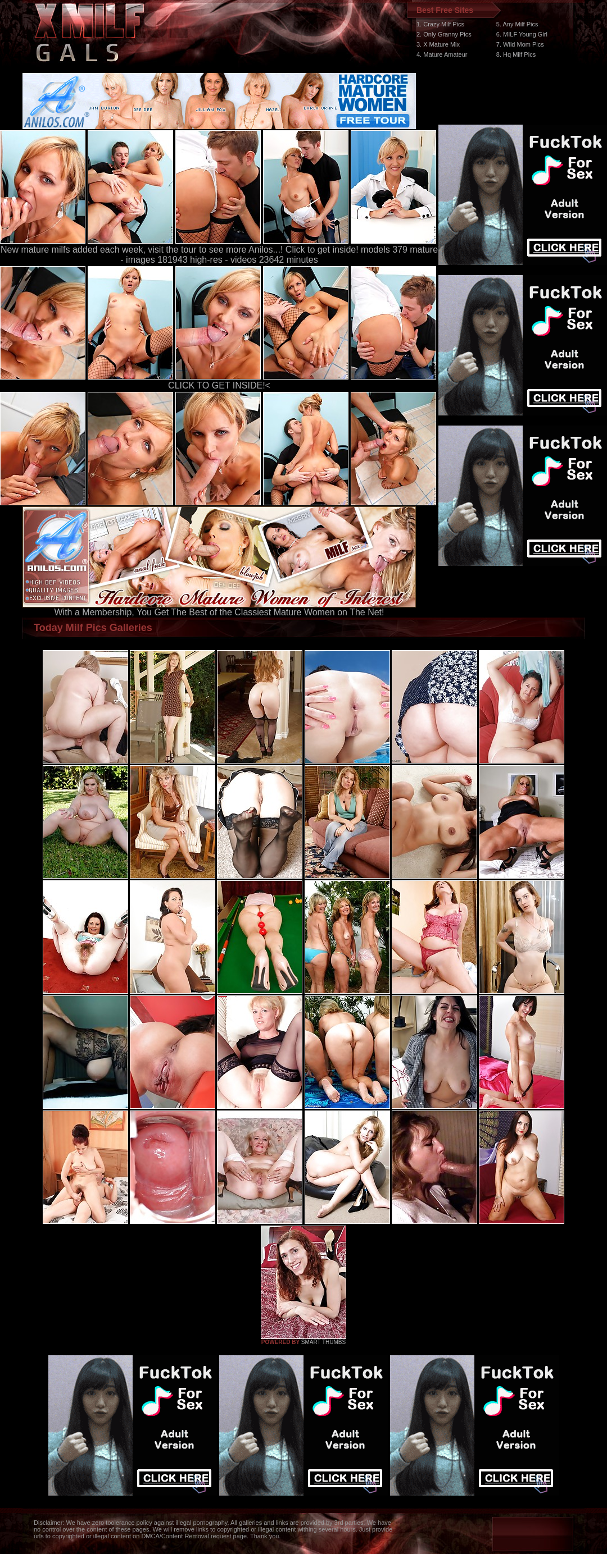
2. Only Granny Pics (444, 34)
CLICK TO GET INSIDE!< (219, 385)
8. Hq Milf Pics (516, 54)
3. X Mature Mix (438, 44)
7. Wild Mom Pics (520, 44)
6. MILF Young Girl (521, 34)
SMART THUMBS (323, 1342)
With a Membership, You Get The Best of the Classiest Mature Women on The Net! (219, 608)
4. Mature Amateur (442, 54)
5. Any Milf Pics (517, 24)
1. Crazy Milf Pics (440, 24)
